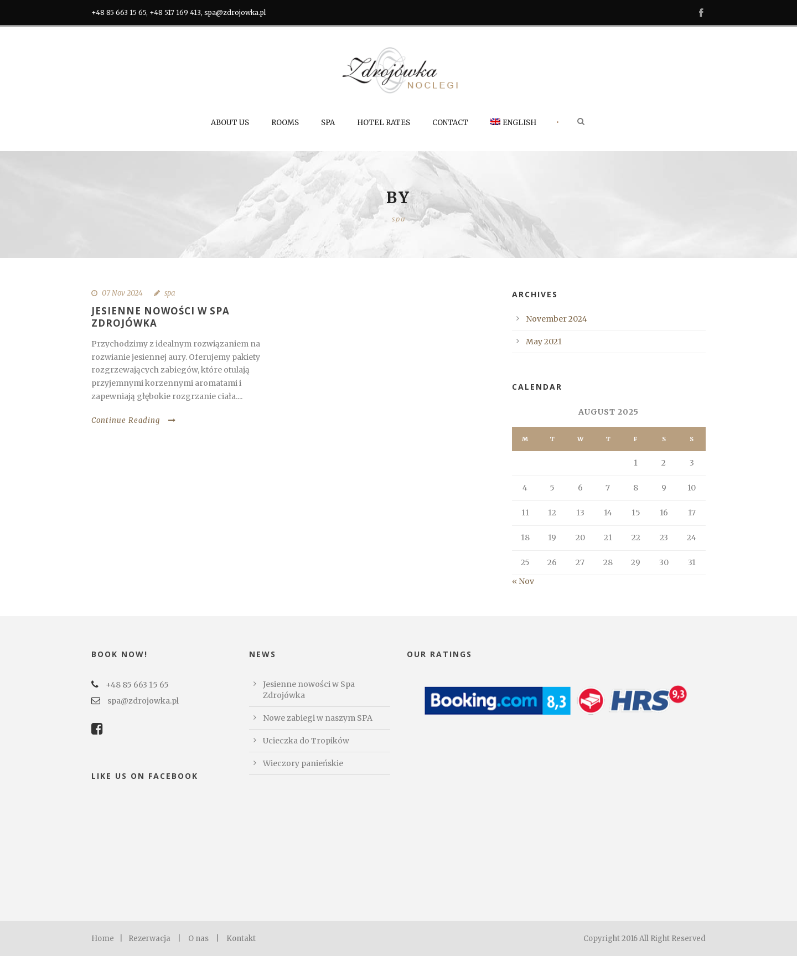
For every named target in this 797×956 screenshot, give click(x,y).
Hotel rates (383, 122)
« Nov (523, 581)
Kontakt (241, 938)
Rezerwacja (149, 938)
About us (230, 122)
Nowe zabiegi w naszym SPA (317, 718)
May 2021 (544, 342)
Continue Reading (133, 420)
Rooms (285, 122)
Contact (450, 122)
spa (169, 293)
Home (102, 938)
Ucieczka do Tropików (306, 741)
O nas (198, 938)
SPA (328, 122)
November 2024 (556, 319)
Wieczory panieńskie (303, 763)
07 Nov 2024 (122, 293)
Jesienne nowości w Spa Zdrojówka (160, 316)
